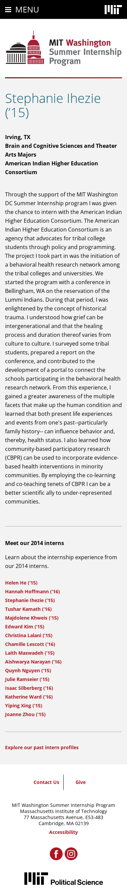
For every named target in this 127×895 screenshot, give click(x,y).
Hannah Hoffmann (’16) (32, 591)
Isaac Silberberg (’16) (29, 688)
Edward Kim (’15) (24, 626)
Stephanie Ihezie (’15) (30, 600)
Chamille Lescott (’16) (30, 644)
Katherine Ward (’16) (29, 697)
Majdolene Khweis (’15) (32, 618)
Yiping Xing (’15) (23, 705)
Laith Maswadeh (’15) (30, 653)
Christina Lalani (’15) (28, 635)
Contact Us (46, 782)
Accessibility (63, 832)
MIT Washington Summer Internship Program (63, 805)
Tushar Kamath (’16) (28, 609)
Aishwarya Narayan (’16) (33, 661)
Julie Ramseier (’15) (27, 679)
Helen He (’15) (21, 582)
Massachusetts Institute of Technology (63, 811)
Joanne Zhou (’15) (25, 714)
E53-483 (94, 817)
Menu (27, 9)
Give (81, 782)
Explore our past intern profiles (42, 747)
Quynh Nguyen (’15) (28, 670)
